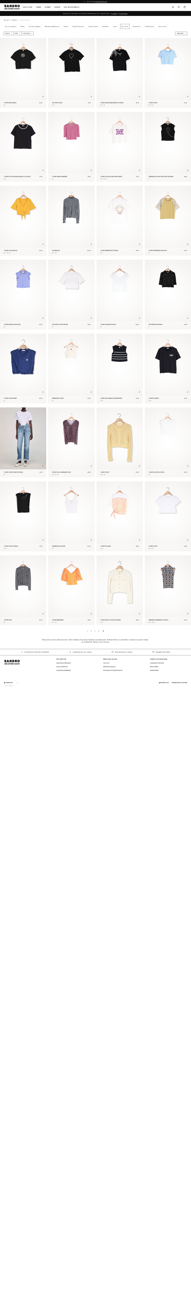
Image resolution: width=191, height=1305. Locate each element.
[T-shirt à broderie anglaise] (168, 221)
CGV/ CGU (106, 663)
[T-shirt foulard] (120, 516)
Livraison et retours (157, 663)
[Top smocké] (71, 221)
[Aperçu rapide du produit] (43, 96)
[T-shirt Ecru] (23, 590)
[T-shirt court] (168, 73)
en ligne (114, 13)
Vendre (57, 7)
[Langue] (13, 683)
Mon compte (154, 666)
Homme (48, 7)
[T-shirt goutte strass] (23, 516)
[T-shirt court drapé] (23, 369)
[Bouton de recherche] (178, 7)
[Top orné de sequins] (168, 295)
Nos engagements (72, 7)
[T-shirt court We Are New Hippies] (120, 147)
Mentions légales (109, 666)
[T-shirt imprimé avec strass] (120, 221)
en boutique (123, 13)
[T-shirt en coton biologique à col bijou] (23, 147)
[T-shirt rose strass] (23, 73)
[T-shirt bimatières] (71, 590)
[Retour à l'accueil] (12, 7)
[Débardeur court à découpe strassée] (168, 147)
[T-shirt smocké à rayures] (23, 295)
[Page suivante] (103, 631)
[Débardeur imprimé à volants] (168, 590)
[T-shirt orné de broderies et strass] (120, 73)
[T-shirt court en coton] (168, 442)
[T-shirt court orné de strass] (23, 442)
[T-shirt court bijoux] (23, 221)
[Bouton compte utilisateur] (172, 7)
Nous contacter (62, 666)
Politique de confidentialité (112, 670)
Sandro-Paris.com (101, 1)
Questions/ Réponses (63, 663)
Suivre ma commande (63, 670)
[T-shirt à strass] (168, 369)
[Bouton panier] (184, 7)
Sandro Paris (154, 670)
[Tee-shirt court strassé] (71, 295)
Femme (38, 7)
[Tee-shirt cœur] (71, 73)
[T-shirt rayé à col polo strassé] (120, 590)
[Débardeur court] (71, 369)
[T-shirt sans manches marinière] (120, 369)
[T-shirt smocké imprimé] (71, 147)
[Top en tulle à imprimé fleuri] (71, 442)
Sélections (27, 7)
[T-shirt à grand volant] (120, 295)
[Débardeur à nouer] (71, 516)
